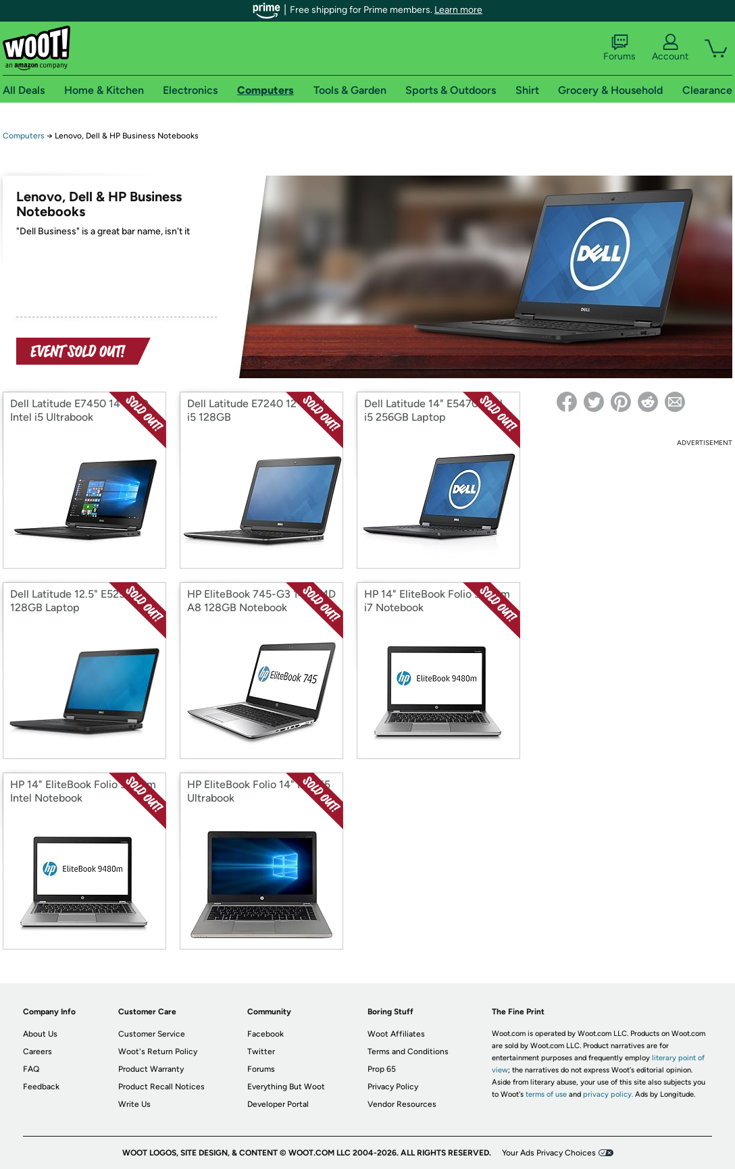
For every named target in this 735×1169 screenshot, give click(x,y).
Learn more (458, 10)
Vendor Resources (402, 1104)
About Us (40, 1034)
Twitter (261, 1051)
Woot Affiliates (396, 1034)
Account (670, 48)
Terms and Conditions (408, 1051)
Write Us (134, 1104)
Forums (619, 48)
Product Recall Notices (161, 1086)
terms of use (546, 1094)
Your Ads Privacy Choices (549, 1153)
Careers (37, 1051)
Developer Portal (278, 1104)
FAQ (31, 1069)
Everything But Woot (286, 1086)
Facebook (265, 1034)
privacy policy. (608, 1094)
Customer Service (151, 1034)
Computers (24, 135)
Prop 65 (382, 1069)
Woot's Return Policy (157, 1051)
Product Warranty (151, 1069)
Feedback (41, 1086)
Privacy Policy (393, 1086)
